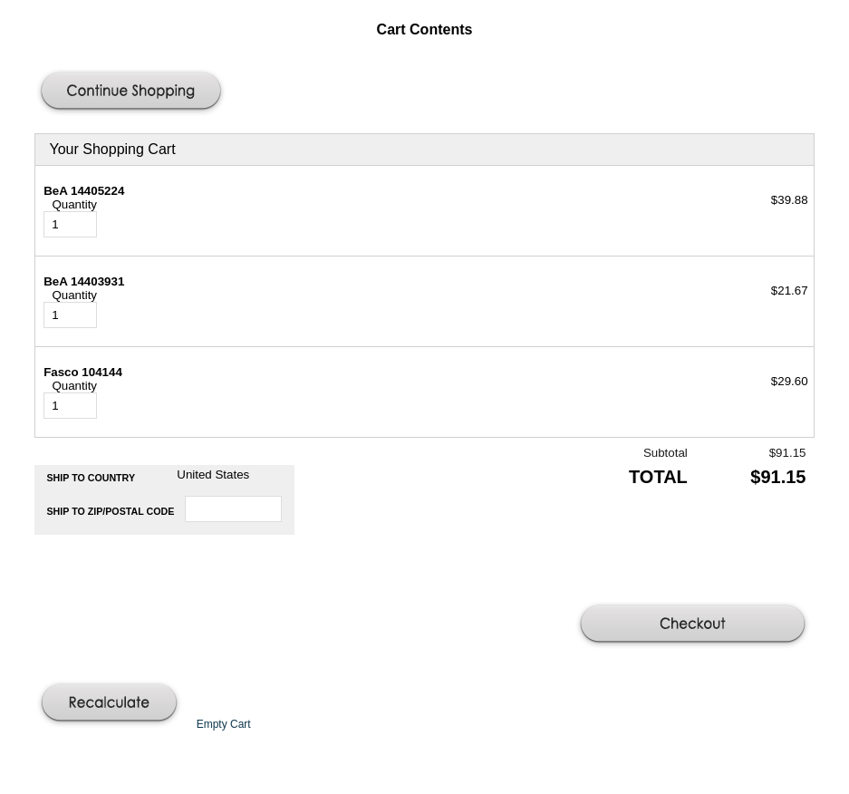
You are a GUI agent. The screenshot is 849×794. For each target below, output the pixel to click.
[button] (133, 92)
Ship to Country (91, 477)
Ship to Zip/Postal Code (111, 511)
